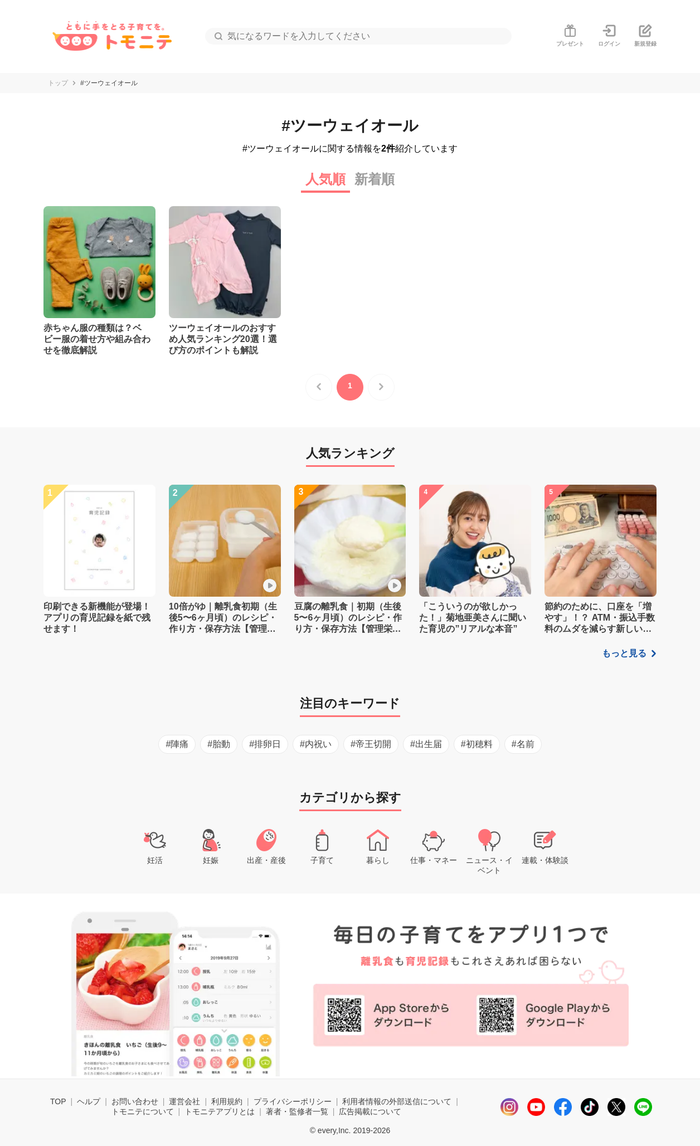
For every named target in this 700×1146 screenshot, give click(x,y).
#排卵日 (265, 744)
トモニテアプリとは (219, 1111)
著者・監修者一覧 (297, 1111)
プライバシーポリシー (293, 1101)
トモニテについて (142, 1111)
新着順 (374, 179)
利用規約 (226, 1101)
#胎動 (218, 744)
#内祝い (316, 744)
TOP (58, 1101)
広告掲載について (370, 1111)
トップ (58, 83)
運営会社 (184, 1101)
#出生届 (426, 744)
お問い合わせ (134, 1101)
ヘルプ (88, 1101)
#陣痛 (177, 744)
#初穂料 (477, 744)
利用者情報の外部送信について (396, 1101)
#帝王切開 (371, 744)
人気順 (325, 179)
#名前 (523, 744)
